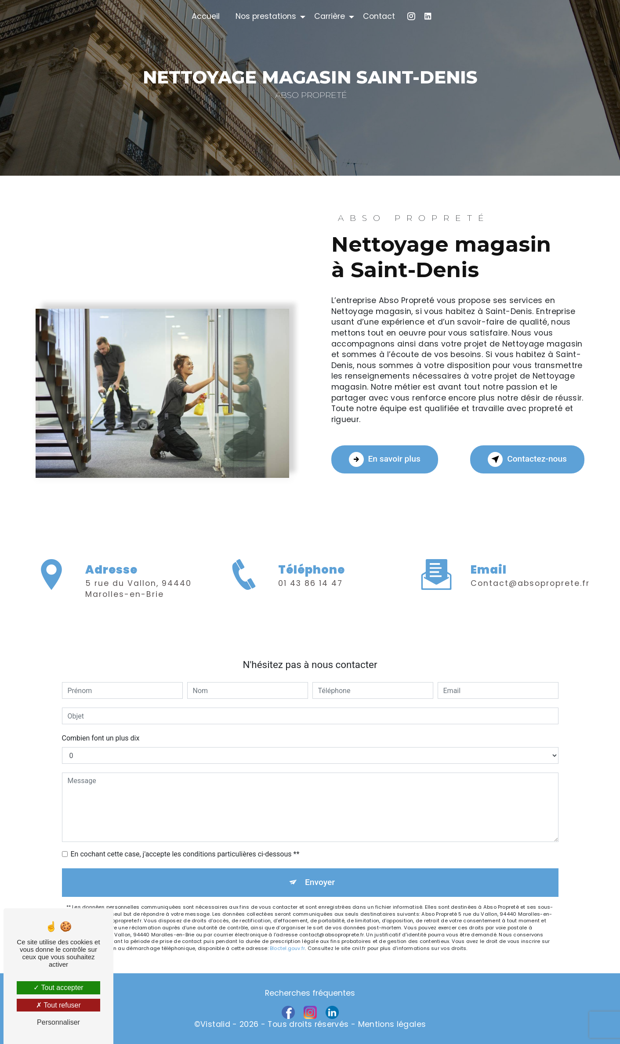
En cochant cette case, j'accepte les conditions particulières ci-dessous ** (185, 854)
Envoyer (320, 882)
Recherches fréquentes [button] (310, 993)
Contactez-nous (527, 459)
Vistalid (215, 1024)
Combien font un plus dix (101, 738)
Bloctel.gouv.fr (287, 948)
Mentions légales (392, 1024)
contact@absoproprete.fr (530, 547)
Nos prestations (266, 16)
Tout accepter (58, 987)
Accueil (206, 16)
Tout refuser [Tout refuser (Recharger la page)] (58, 1005)
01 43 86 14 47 (310, 619)
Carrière (329, 16)
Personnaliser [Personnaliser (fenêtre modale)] (58, 1022)
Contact (379, 16)
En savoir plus (385, 459)
